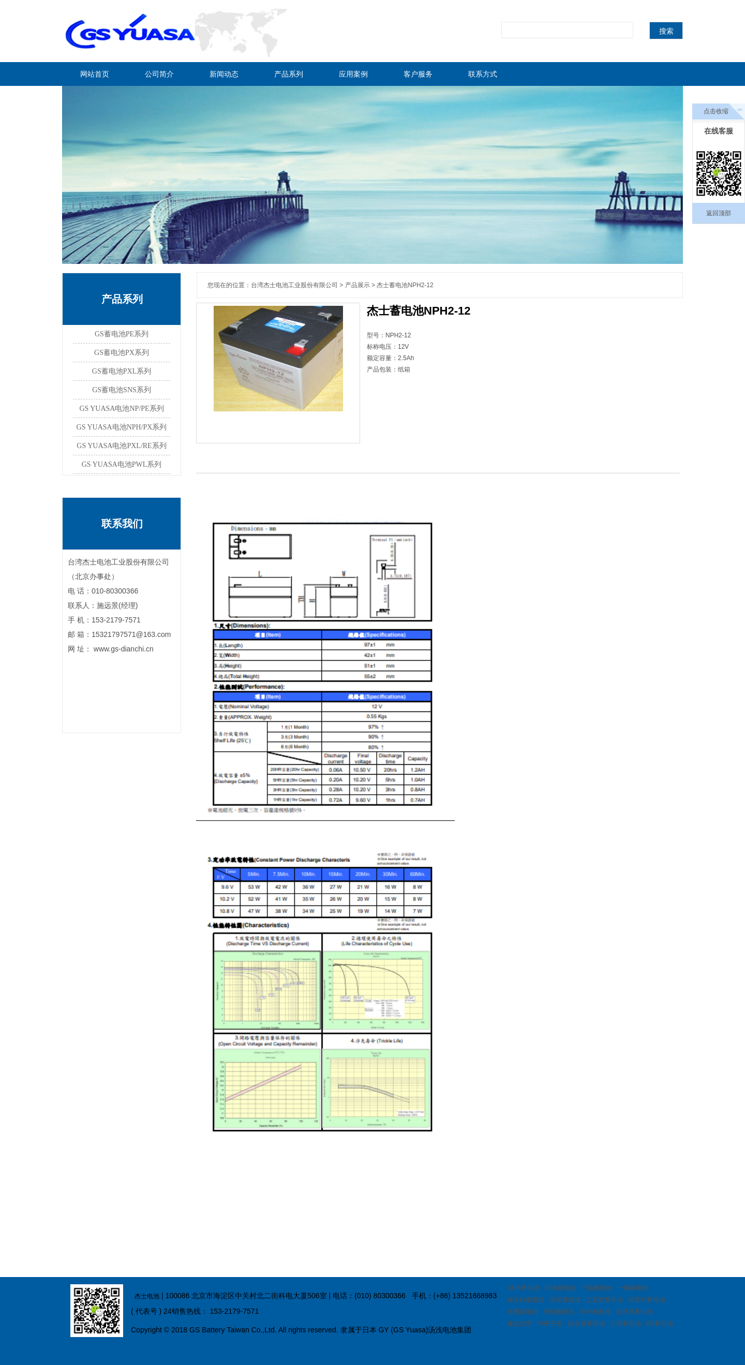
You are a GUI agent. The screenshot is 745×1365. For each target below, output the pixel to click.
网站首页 (94, 74)
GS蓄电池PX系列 (121, 353)
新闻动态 (224, 74)
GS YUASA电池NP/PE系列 (121, 408)
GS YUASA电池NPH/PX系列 (122, 427)
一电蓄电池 (632, 1288)
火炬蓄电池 (564, 1299)
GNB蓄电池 (523, 1288)
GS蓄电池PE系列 (121, 334)
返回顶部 (718, 213)
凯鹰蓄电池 (522, 1311)
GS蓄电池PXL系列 (121, 371)
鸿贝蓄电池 (558, 1311)
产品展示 (357, 285)
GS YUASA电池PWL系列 (122, 464)
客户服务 (418, 74)
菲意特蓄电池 (646, 1299)
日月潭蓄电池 (634, 1311)
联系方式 (482, 74)
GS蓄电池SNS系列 (121, 390)
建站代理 (519, 1323)
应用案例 (353, 74)
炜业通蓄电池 (586, 1323)
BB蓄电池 (659, 1323)
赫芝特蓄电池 (525, 1299)
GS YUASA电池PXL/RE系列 (121, 446)
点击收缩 (716, 111)
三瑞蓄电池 (596, 1288)
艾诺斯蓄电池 (604, 1299)
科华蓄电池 (594, 1311)
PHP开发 (549, 1323)
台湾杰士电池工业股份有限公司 (294, 285)
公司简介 (159, 74)
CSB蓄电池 (560, 1288)
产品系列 (288, 74)
